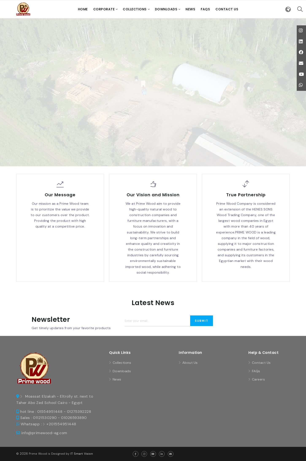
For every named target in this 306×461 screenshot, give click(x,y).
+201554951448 (61, 424)
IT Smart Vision (81, 454)
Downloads (166, 9)
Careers (258, 379)
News (190, 9)
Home (83, 9)
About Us (190, 362)
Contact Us (226, 9)
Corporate (104, 9)
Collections (135, 9)
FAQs (205, 9)
